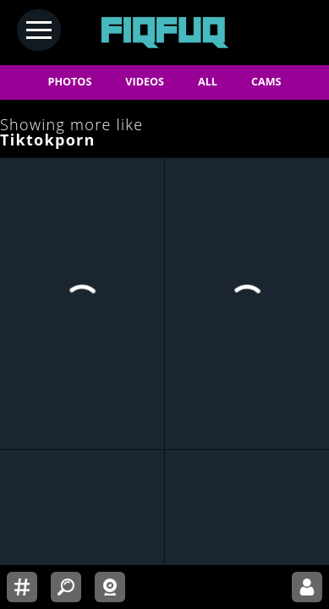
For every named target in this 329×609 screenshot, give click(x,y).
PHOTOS (70, 81)
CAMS (266, 81)
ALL (207, 81)
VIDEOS (144, 81)
